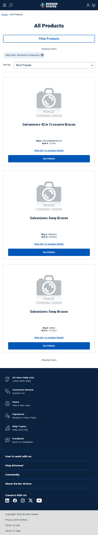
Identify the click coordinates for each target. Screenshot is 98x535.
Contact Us (18, 393)
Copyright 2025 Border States (22, 514)
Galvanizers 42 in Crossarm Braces (48, 124)
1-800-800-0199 (21, 381)
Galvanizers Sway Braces (49, 218)
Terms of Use (12, 525)
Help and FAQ (20, 429)
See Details (49, 158)
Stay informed (14, 465)
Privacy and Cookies (16, 519)
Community (12, 474)
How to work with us (18, 456)
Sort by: (7, 64)
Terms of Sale (13, 530)
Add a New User (21, 405)
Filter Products (49, 38)
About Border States (18, 483)
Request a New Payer (24, 417)
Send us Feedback (22, 442)
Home (5, 14)
